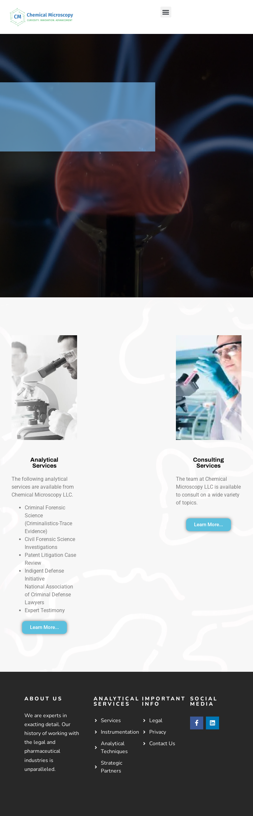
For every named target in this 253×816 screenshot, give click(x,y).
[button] (165, 12)
